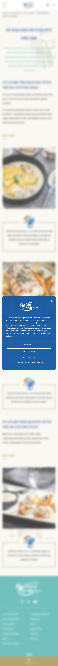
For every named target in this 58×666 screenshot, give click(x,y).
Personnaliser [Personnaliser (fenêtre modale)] (29, 357)
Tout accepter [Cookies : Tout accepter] (29, 344)
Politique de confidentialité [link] (30, 362)
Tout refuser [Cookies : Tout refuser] (29, 351)
